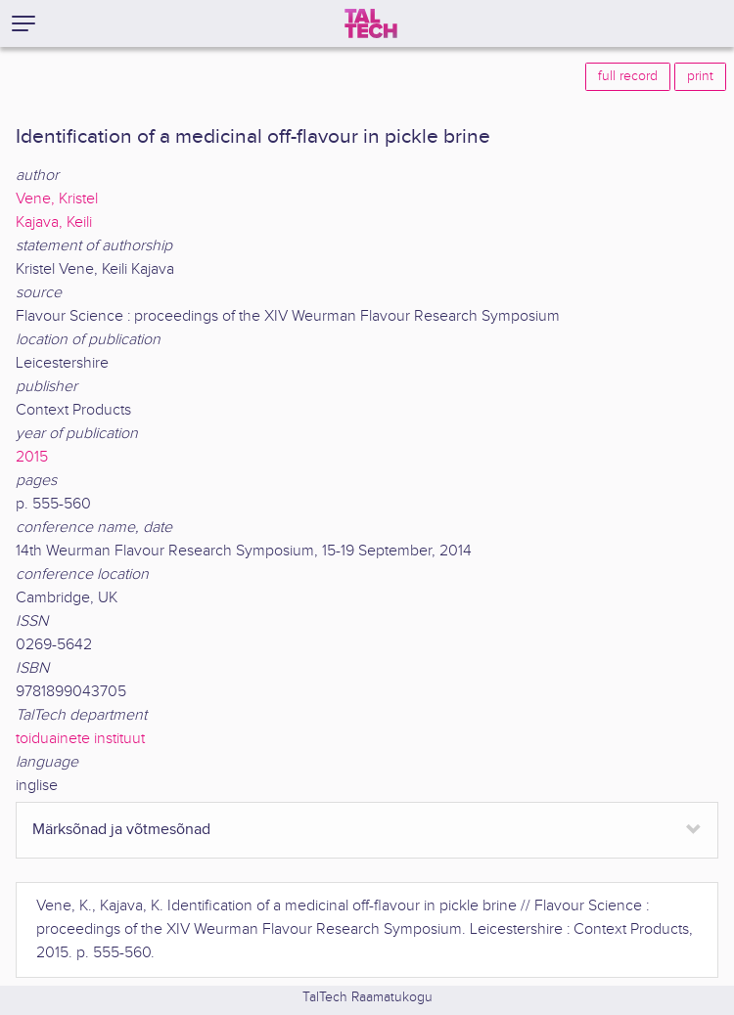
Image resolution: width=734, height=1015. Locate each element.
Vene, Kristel (57, 199)
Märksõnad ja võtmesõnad (121, 829)
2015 (32, 457)
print (700, 76)
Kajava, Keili (54, 222)
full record (628, 76)
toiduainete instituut (80, 738)
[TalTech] (371, 23)
